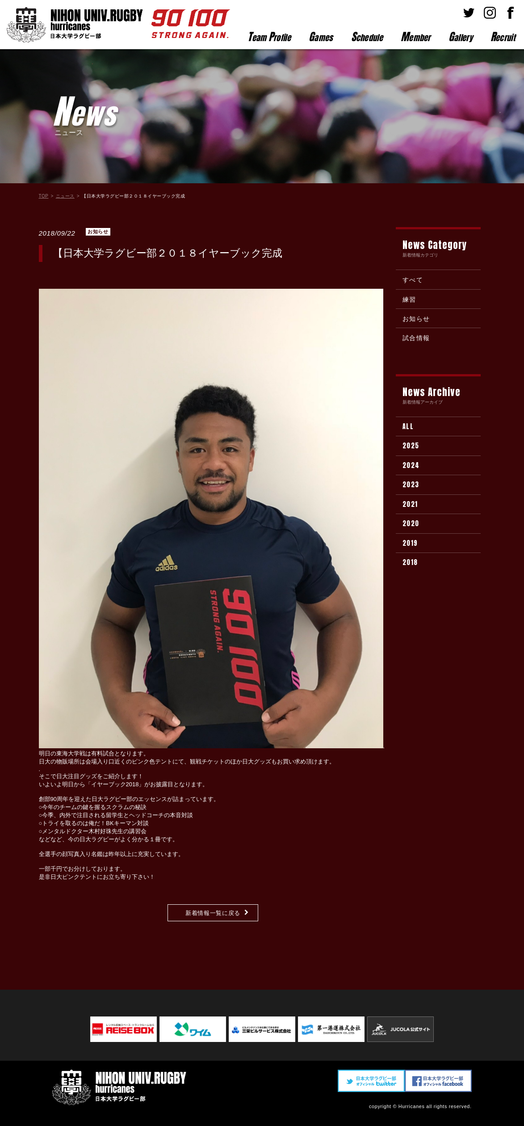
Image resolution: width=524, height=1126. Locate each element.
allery (461, 37)
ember (416, 37)
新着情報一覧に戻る (212, 913)
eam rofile (269, 37)
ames (321, 37)
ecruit (502, 37)
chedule (367, 37)
